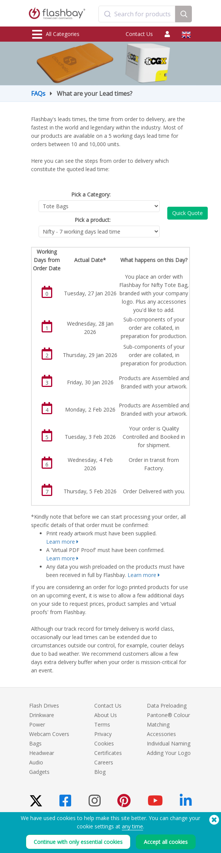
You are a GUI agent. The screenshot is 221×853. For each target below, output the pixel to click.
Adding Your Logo (169, 752)
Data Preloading (167, 705)
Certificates (108, 752)
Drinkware (41, 715)
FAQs (38, 93)
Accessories (161, 734)
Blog (100, 771)
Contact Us (139, 33)
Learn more (60, 541)
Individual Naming (168, 743)
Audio (36, 762)
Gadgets (39, 771)
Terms (102, 724)
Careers (103, 762)
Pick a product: (92, 219)
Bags (35, 743)
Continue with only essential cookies (78, 841)
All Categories (55, 34)
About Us (105, 715)
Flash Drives (44, 705)
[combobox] (137, 14)
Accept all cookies (166, 841)
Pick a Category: (90, 194)
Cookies (104, 743)
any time (132, 826)
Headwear (41, 752)
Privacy (103, 734)
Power (37, 724)
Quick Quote (187, 213)
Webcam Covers (49, 734)
